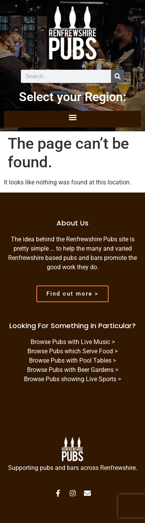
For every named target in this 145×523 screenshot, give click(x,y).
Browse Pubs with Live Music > (73, 342)
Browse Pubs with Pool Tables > (72, 360)
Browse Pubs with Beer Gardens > (72, 369)
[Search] (117, 76)
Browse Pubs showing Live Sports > (72, 379)
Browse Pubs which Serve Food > (72, 351)
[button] (72, 117)
